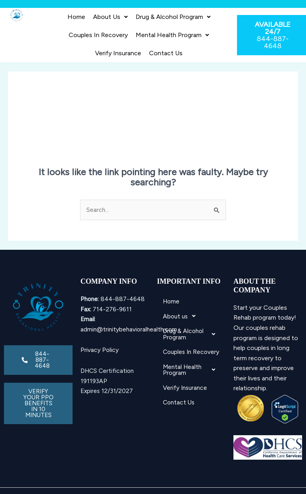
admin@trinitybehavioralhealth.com (128, 329)
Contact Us (166, 53)
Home (76, 17)
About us (110, 17)
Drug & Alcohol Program (173, 17)
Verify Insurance (118, 53)
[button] (110, 17)
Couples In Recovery (98, 35)
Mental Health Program (172, 35)
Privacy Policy (99, 350)
